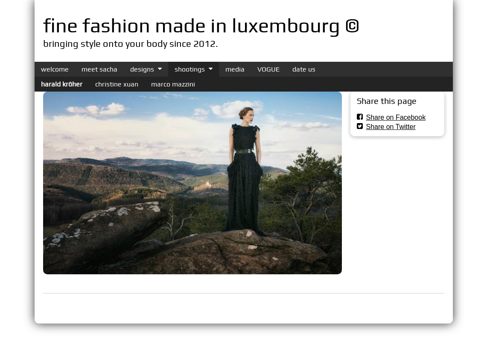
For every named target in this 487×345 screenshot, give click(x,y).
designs (142, 69)
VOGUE (268, 69)
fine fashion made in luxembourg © (201, 25)
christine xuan (116, 84)
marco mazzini (173, 84)
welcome (55, 69)
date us (303, 69)
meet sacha (99, 69)
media (235, 69)
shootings (190, 69)
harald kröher (61, 84)
